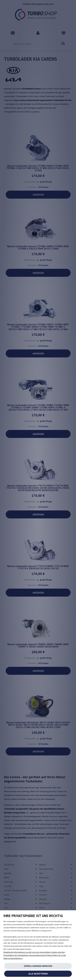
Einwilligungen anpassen (38, 966)
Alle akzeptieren (38, 973)
